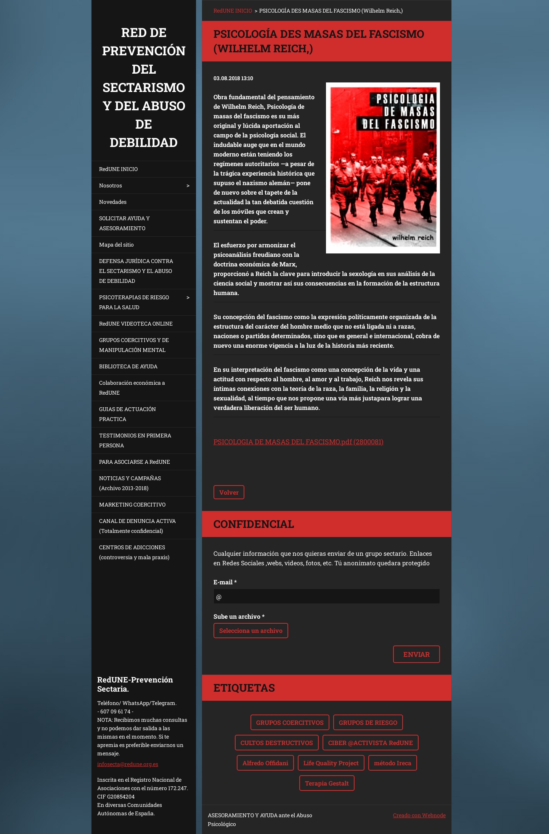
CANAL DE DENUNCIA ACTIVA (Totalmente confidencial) (137, 525)
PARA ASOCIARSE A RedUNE (134, 461)
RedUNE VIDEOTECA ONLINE (136, 323)
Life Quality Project (331, 763)
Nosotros (110, 185)
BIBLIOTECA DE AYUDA (128, 366)
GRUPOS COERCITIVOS (290, 722)
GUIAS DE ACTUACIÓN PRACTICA (127, 414)
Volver (229, 492)
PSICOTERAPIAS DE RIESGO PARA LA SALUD (134, 302)
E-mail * (225, 582)
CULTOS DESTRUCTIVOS (277, 743)
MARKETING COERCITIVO (132, 504)
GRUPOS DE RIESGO (368, 722)
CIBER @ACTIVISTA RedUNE (370, 743)
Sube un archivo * (239, 616)
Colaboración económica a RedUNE (132, 387)
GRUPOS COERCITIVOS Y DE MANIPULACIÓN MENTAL (134, 344)
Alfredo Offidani (265, 763)
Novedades (113, 201)
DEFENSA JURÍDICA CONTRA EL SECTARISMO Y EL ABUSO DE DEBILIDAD (136, 270)
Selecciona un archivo (251, 630)
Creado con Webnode (419, 815)
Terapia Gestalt (327, 783)
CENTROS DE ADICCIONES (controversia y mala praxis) (134, 552)
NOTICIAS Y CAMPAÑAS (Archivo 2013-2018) (130, 483)
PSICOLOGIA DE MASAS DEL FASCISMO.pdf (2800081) (299, 441)
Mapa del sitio (116, 244)
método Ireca (392, 763)
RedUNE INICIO (118, 169)
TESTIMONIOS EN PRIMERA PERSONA (135, 440)
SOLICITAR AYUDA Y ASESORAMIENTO (124, 223)
